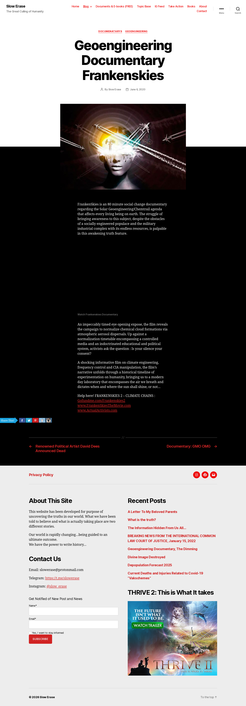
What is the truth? (142, 520)
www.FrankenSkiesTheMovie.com (104, 405)
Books (191, 6)
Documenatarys (110, 31)
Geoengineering (136, 31)
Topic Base (144, 6)
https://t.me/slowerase (62, 578)
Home (75, 6)
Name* (73, 609)
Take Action (175, 6)
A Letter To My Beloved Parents (152, 512)
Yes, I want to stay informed (46, 632)
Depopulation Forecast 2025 (150, 565)
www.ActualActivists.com (97, 410)
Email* (73, 623)
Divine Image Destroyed (146, 557)
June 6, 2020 (137, 89)
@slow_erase (57, 586)
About (203, 6)
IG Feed (159, 6)
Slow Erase (15, 6)
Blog (86, 6)
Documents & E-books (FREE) (114, 6)
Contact (202, 11)
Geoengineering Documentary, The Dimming (162, 549)
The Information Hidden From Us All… (157, 528)
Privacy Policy (41, 474)
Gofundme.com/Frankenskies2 (101, 401)
